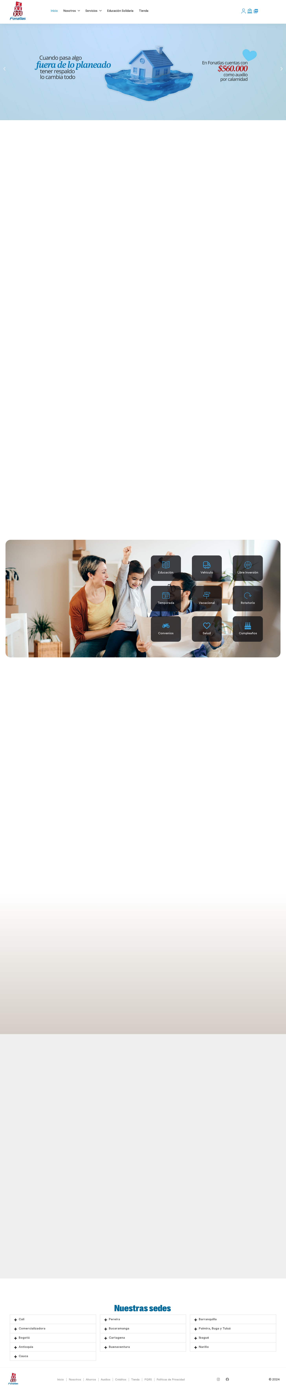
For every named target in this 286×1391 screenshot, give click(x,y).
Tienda (135, 1379)
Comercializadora (32, 1328)
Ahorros (91, 1379)
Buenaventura (119, 1346)
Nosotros (75, 1379)
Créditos (120, 1379)
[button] (4, 68)
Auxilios (105, 1379)
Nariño (204, 1346)
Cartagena (117, 1337)
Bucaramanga (119, 1328)
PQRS (148, 1379)
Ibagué (204, 1337)
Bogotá (24, 1337)
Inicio (60, 1379)
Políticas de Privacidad (171, 1379)
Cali (21, 1319)
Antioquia (26, 1346)
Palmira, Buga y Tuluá (215, 1328)
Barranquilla (208, 1319)
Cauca (23, 1356)
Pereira (114, 1319)
